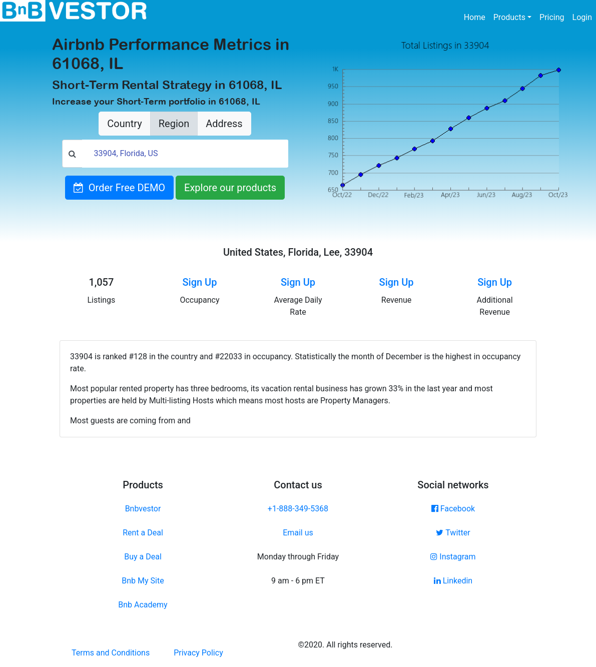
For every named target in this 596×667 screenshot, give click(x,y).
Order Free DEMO (119, 188)
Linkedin (453, 580)
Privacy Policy (198, 652)
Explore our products (230, 188)
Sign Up (199, 282)
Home (476, 16)
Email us (298, 532)
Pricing (551, 17)
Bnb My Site (143, 580)
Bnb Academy (142, 604)
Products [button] (509, 17)
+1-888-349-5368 (298, 508)
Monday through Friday (298, 556)
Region (174, 124)
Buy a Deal (143, 556)
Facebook (453, 508)
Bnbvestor (143, 508)
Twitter (453, 532)
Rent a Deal (143, 532)
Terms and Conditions (111, 652)
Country (124, 124)
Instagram (452, 556)
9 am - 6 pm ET (298, 580)
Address (224, 124)
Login (582, 17)
